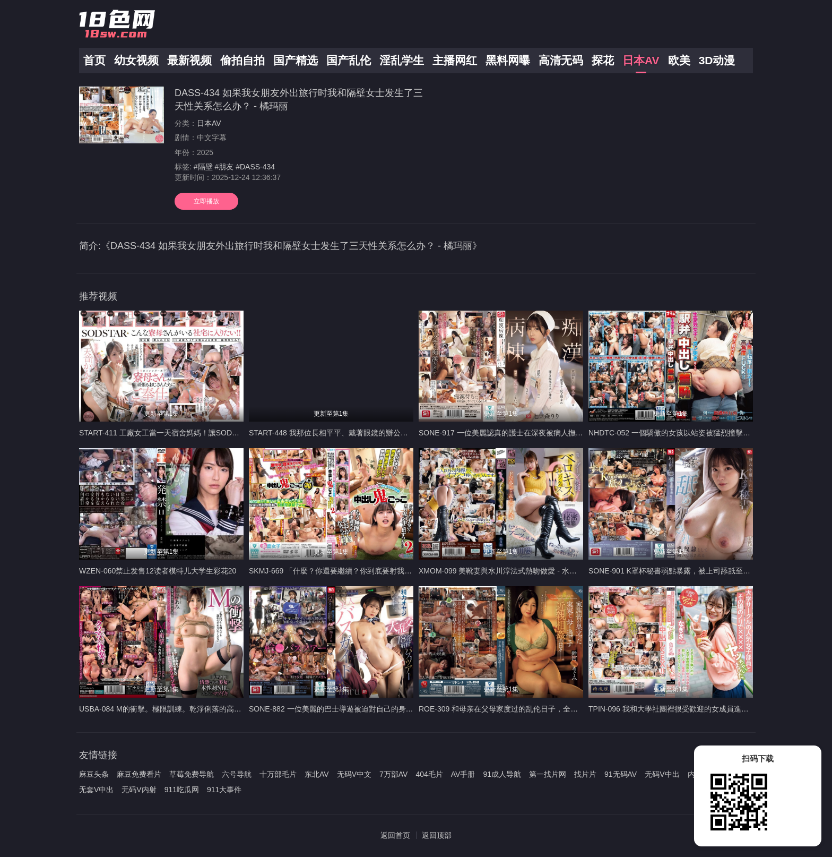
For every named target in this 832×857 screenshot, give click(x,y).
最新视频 (189, 60)
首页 (94, 60)
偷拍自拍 (242, 60)
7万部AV (393, 774)
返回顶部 (437, 835)
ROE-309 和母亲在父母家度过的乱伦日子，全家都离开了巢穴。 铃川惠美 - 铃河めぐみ (562, 709)
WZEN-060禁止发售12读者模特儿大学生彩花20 (157, 571)
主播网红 (454, 60)
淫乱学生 (401, 60)
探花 (603, 60)
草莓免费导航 (191, 774)
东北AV (317, 774)
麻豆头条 (94, 774)
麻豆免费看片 (139, 774)
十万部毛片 (278, 774)
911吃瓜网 (181, 789)
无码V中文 (354, 774)
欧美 (679, 60)
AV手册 (463, 774)
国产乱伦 (348, 60)
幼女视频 (136, 60)
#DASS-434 (255, 166)
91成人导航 (502, 774)
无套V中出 (96, 789)
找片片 (585, 774)
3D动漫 (717, 60)
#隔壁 (203, 166)
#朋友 (223, 166)
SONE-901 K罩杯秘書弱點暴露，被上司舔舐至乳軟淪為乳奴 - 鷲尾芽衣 (706, 571)
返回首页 (395, 835)
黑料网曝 (508, 60)
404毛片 (429, 774)
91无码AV (620, 774)
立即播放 (206, 201)
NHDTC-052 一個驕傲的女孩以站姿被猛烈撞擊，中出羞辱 (684, 432)
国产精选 (295, 60)
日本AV (641, 60)
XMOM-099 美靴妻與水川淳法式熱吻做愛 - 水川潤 (501, 571)
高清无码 (561, 60)
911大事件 (224, 789)
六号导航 (237, 774)
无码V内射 (139, 789)
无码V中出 (662, 774)
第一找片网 (547, 774)
